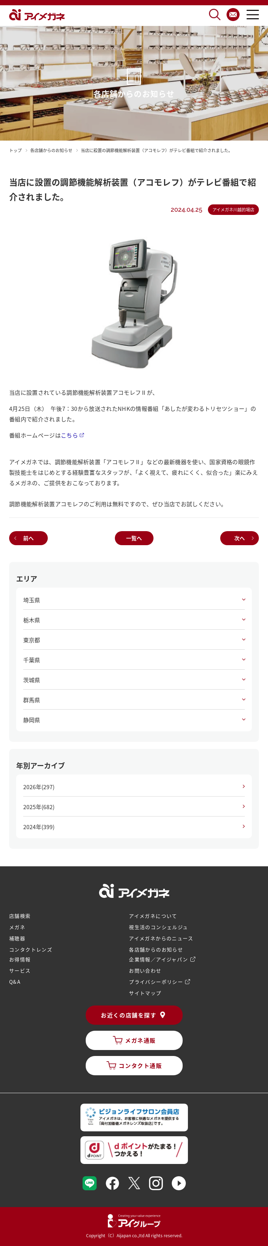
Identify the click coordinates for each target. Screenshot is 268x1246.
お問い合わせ (145, 970)
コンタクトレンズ (30, 949)
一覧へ (134, 538)
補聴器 (17, 938)
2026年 (38, 787)
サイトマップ (145, 992)
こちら (69, 435)
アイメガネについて (153, 915)
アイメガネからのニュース (161, 938)
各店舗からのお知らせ (156, 949)
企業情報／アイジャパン (158, 959)
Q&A (15, 981)
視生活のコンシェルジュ (158, 926)
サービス (20, 970)
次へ (239, 538)
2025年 (38, 807)
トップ (15, 150)
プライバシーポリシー (156, 981)
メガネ (17, 926)
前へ (28, 538)
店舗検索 (20, 915)
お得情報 (20, 959)
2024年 (38, 826)
